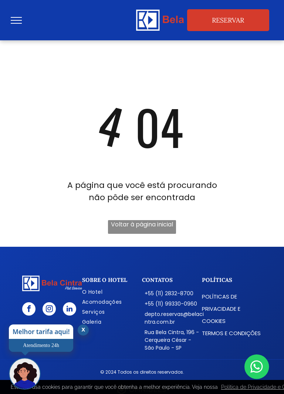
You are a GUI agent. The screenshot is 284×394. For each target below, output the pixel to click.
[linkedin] (69, 309)
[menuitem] (112, 292)
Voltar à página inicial (142, 224)
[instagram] (49, 309)
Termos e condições (231, 333)
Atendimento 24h (41, 345)
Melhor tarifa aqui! (41, 331)
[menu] (16, 20)
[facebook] (29, 309)
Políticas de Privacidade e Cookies (221, 309)
